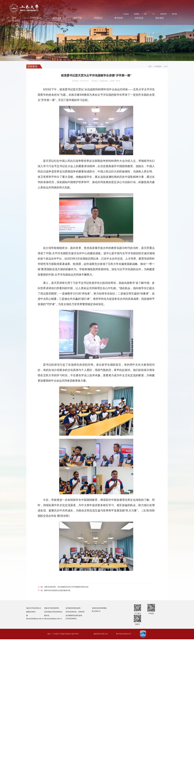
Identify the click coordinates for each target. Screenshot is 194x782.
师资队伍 (98, 17)
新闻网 (136, 13)
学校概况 (37, 17)
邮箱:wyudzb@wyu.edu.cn (35, 617)
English (126, 13)
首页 (14, 17)
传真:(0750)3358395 (51, 608)
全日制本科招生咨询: (73, 608)
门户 (153, 13)
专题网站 (16, 20)
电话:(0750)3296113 (33, 608)
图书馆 (174, 13)
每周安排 (163, 13)
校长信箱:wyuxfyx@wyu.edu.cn (53, 617)
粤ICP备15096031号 (123, 634)
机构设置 (57, 17)
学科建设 (77, 17)
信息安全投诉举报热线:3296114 (99, 609)
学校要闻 (158, 66)
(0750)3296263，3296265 (75, 612)
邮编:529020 (30, 612)
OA (145, 13)
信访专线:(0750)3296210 (53, 612)
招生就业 (159, 17)
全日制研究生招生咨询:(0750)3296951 (74, 617)
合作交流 (139, 17)
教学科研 (118, 17)
